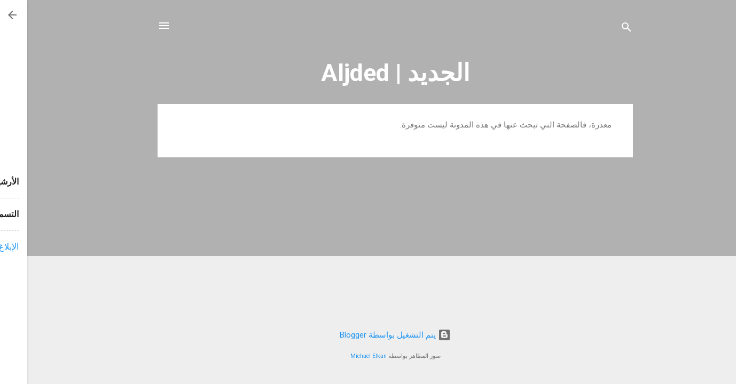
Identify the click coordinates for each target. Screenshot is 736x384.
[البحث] (599, 29)
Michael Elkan (341, 356)
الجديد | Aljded (368, 73)
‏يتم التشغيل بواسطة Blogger (368, 335)
